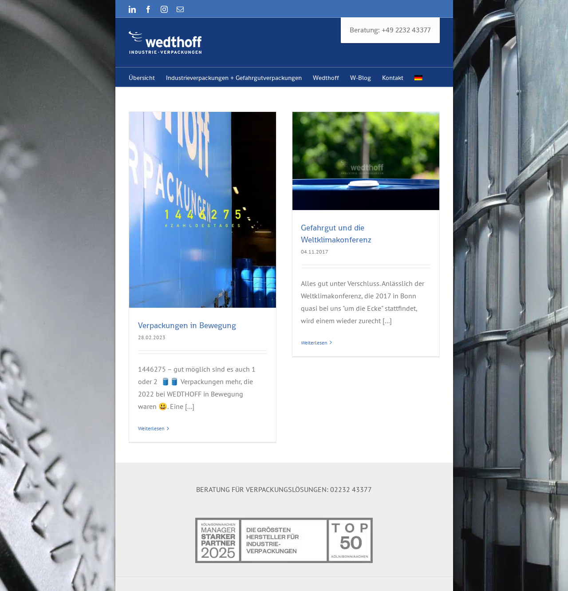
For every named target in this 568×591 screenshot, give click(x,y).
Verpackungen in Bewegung (187, 325)
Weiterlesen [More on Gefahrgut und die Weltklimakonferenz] (311, 342)
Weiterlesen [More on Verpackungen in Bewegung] (151, 428)
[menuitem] (418, 77)
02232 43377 (351, 484)
